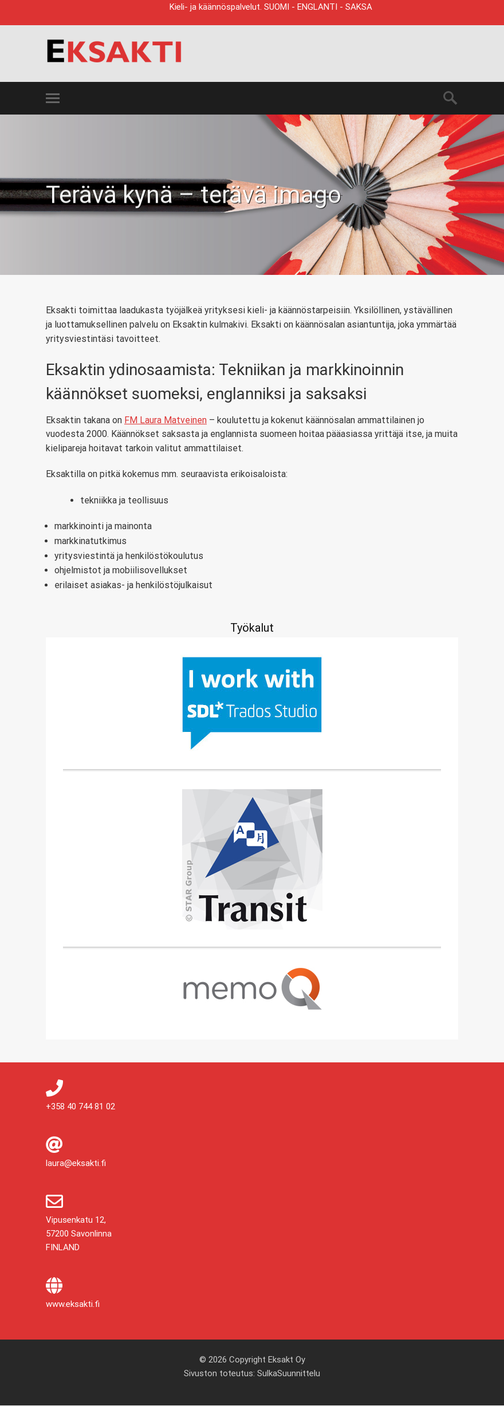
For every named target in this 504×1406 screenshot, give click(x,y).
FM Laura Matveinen (165, 420)
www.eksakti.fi (73, 1304)
